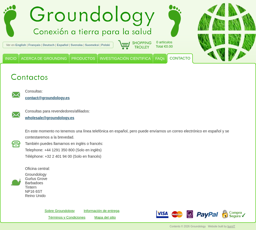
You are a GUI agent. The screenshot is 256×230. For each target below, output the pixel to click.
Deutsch (48, 45)
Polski (105, 45)
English (20, 45)
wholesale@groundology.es (49, 118)
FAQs (160, 58)
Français (35, 45)
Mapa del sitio (105, 217)
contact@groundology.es (47, 98)
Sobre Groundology (60, 211)
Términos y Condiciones (66, 217)
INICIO (11, 58)
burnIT (231, 226)
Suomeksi (92, 45)
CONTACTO (180, 58)
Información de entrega (101, 211)
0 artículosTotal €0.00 (164, 44)
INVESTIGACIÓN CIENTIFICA (125, 58)
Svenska (77, 45)
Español (62, 45)
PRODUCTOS (83, 58)
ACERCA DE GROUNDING (44, 58)
